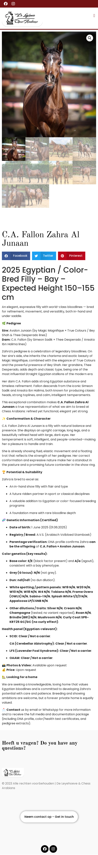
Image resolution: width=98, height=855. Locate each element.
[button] (94, 15)
